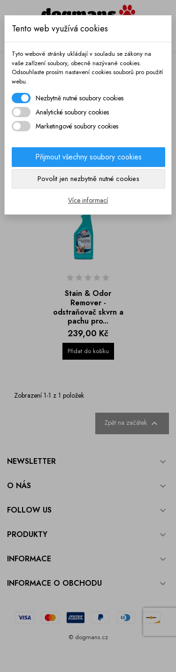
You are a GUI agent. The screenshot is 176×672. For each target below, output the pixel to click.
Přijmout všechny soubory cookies (88, 156)
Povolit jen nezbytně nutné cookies (88, 179)
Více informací (88, 200)
